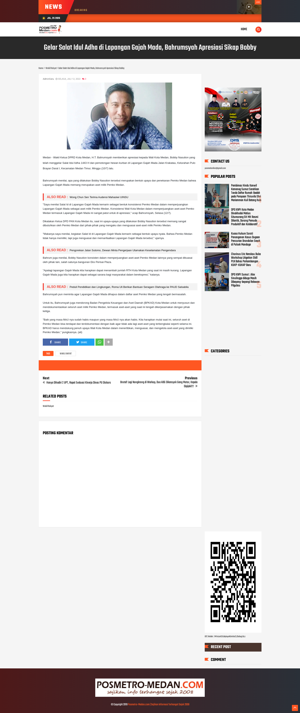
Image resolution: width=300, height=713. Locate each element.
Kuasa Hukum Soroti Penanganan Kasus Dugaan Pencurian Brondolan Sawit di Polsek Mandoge (245, 239)
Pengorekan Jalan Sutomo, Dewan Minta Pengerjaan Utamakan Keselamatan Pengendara (122, 250)
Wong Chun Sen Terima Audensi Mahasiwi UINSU (98, 197)
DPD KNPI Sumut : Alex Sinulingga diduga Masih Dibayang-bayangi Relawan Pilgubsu (245, 280)
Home (244, 29)
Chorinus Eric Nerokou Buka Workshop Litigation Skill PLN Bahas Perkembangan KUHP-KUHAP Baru (246, 260)
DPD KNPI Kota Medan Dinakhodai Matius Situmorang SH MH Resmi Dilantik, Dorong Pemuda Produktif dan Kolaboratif (244, 217)
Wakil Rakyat (66, 354)
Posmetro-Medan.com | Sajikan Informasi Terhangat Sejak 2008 (158, 704)
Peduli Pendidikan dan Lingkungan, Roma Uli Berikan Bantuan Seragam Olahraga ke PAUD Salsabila (129, 286)
